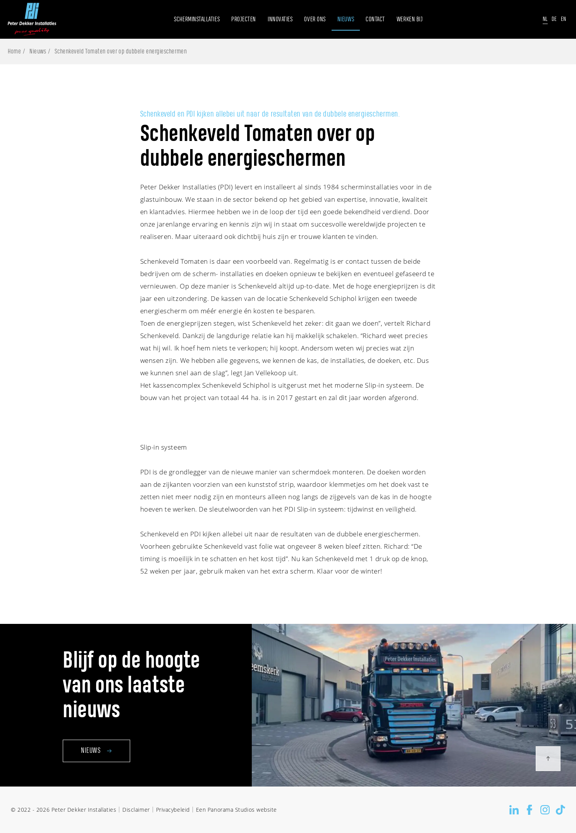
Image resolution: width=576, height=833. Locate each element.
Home (14, 51)
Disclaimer (136, 809)
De (554, 19)
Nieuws (37, 51)
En (563, 19)
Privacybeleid (173, 809)
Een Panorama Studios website (236, 809)
